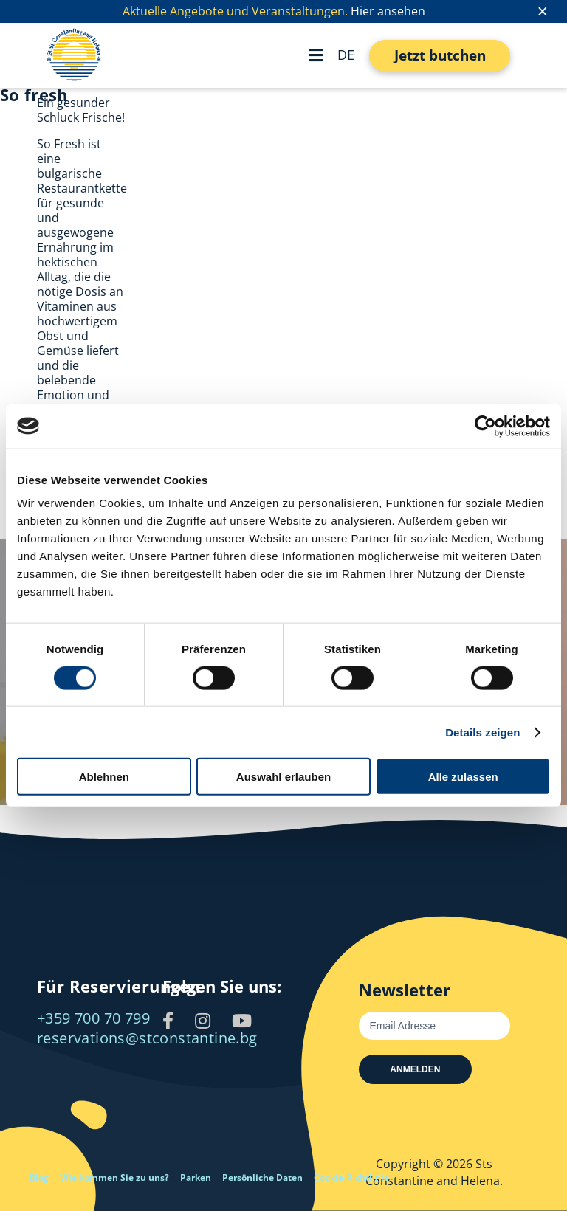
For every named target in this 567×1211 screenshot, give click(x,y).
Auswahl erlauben (283, 776)
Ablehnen (104, 776)
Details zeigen (482, 731)
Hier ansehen (388, 11)
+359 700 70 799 (93, 1018)
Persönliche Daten (262, 1177)
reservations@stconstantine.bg (147, 1038)
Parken (195, 1177)
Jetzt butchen (440, 55)
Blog (39, 1177)
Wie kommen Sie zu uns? (114, 1177)
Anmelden (415, 1069)
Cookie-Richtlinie (351, 1177)
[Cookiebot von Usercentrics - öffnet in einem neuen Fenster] (485, 426)
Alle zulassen (463, 776)
